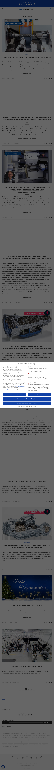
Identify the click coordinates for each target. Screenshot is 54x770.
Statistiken (32, 374)
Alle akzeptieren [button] (14, 395)
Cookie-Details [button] (20, 406)
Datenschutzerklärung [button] (28, 406)
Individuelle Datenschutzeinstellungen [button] (27, 403)
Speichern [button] (39, 395)
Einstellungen (6, 389)
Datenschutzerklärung (19, 386)
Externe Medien (33, 382)
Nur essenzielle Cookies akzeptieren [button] (27, 399)
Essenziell (31, 366)
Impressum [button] (34, 406)
